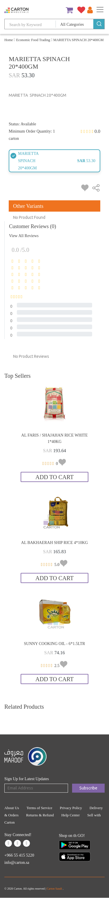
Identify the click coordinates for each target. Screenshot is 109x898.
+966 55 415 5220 (19, 855)
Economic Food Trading (33, 40)
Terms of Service (39, 808)
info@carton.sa (16, 862)
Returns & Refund (40, 815)
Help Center (70, 815)
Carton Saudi (55, 888)
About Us (11, 808)
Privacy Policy (71, 808)
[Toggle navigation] (100, 9)
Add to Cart (54, 477)
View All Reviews (24, 236)
